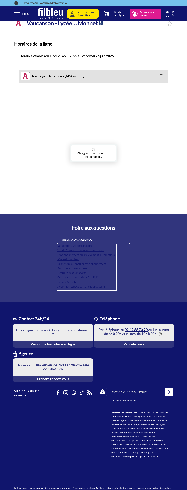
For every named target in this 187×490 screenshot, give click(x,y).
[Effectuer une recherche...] (93, 240)
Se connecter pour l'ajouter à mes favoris (170, 23)
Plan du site (78, 488)
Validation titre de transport (74, 245)
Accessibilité (143, 488)
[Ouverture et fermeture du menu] (22, 14)
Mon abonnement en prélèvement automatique (86, 255)
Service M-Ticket (67, 282)
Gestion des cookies (161, 488)
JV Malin (100, 488)
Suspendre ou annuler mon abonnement (81, 264)
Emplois (90, 488)
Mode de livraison (68, 259)
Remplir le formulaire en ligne (53, 344)
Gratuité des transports (71, 273)
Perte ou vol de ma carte (72, 268)
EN (172, 15)
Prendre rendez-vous (53, 379)
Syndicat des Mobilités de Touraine (53, 488)
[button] (161, 76)
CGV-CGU (111, 488)
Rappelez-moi (134, 344)
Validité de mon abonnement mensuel (80, 250)
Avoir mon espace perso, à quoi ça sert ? (81, 286)
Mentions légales (127, 488)
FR (172, 12)
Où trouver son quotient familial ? (78, 277)
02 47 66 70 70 (136, 330)
